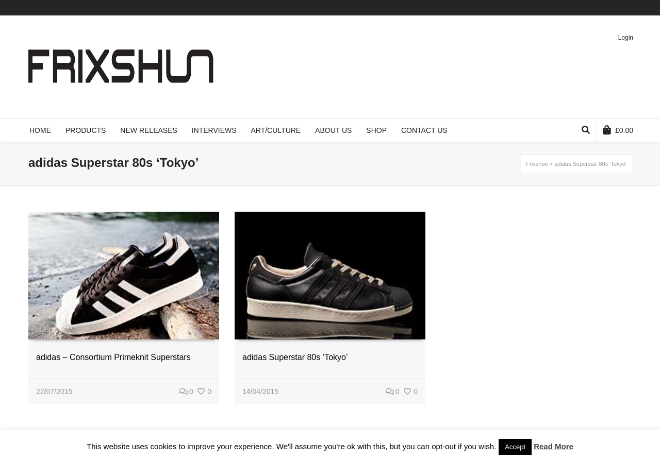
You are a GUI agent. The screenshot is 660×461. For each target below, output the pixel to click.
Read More (553, 446)
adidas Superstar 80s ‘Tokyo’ (295, 357)
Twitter (571, 8)
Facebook (586, 8)
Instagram (630, 8)
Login (625, 37)
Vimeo (601, 8)
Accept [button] (515, 447)
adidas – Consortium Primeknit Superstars (113, 357)
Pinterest (615, 8)
